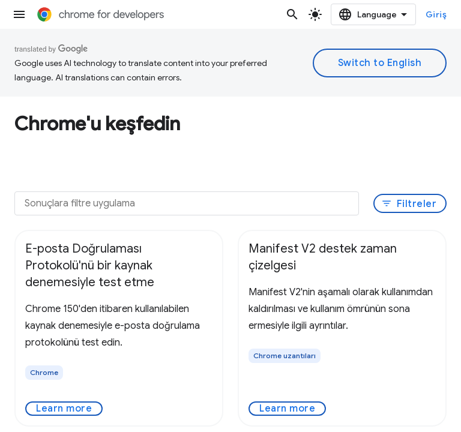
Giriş (436, 14)
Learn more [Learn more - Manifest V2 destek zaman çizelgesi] (287, 409)
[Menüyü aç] (19, 14)
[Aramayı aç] (292, 14)
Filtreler (409, 204)
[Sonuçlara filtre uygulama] (186, 203)
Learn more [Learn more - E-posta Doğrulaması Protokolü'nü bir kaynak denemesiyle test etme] (64, 409)
